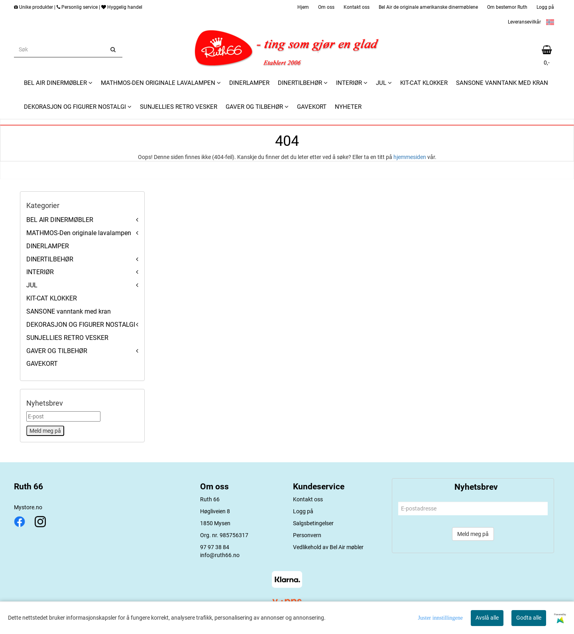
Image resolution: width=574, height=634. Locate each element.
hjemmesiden (409, 157)
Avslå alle (487, 617)
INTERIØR (40, 272)
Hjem (303, 7)
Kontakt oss (357, 7)
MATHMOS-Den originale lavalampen (78, 233)
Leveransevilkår (524, 22)
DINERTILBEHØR (49, 259)
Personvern (307, 535)
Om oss (326, 7)
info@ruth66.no (220, 555)
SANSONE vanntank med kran (68, 311)
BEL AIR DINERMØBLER (59, 220)
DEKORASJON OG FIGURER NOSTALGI (80, 324)
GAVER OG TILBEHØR (56, 351)
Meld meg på (473, 534)
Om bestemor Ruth (507, 7)
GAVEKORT (42, 363)
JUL (31, 285)
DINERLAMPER (47, 246)
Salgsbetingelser (313, 523)
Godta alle (528, 617)
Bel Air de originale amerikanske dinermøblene (428, 7)
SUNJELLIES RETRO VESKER (67, 338)
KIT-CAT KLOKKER (51, 298)
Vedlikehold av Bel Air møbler (328, 547)
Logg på (545, 7)
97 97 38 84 (214, 547)
